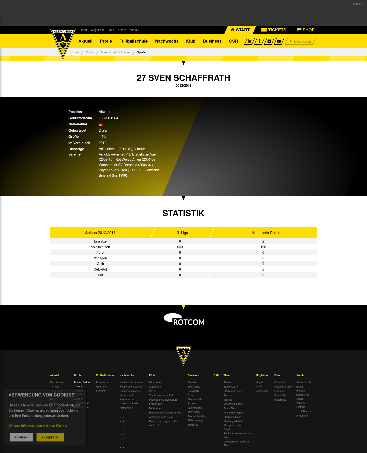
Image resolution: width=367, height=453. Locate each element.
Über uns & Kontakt (102, 388)
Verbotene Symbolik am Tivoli (237, 443)
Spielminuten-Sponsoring (195, 409)
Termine (54, 386)
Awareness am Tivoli (161, 417)
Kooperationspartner (131, 386)
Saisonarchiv (303, 382)
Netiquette (155, 408)
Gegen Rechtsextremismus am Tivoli (237, 433)
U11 (122, 442)
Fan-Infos (279, 382)
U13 (122, 433)
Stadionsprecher (233, 391)
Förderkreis (155, 404)
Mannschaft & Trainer (115, 52)
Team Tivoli (230, 408)
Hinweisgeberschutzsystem (165, 412)
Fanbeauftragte (283, 386)
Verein (152, 391)
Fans (111, 30)
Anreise (228, 395)
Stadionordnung (232, 417)
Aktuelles (192, 382)
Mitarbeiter (155, 382)
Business (212, 41)
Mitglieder (97, 30)
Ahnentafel (302, 415)
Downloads (262, 390)
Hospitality (193, 391)
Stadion (228, 382)
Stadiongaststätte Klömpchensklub (233, 423)
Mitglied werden (260, 384)
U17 (122, 416)
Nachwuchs (167, 41)
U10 (122, 446)
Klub (190, 41)
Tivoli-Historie (304, 411)
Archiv (122, 30)
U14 (122, 429)
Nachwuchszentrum (131, 382)
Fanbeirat (279, 391)
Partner (191, 403)
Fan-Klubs (280, 395)
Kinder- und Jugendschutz (128, 397)
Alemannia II (126, 408)
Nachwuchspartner (130, 391)
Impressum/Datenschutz (163, 399)
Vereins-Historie (301, 405)
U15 (122, 425)
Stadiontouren (231, 386)
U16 (122, 420)
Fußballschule (133, 41)
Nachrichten (57, 382)
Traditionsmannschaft (161, 395)
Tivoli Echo (56, 391)
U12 (122, 438)
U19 (122, 412)
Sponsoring (193, 386)
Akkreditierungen (233, 412)
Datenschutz (103, 382)
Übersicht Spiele (129, 403)
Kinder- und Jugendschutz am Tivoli (164, 423)
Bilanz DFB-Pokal (303, 396)
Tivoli (84, 30)
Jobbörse (192, 424)
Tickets (228, 399)
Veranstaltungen (233, 404)
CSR (233, 41)
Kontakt (134, 30)
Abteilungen (155, 386)
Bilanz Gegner (300, 388)
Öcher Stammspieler (195, 397)
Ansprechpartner (197, 416)
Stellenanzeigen (196, 420)
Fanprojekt (280, 399)
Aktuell (85, 41)
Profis (106, 41)
